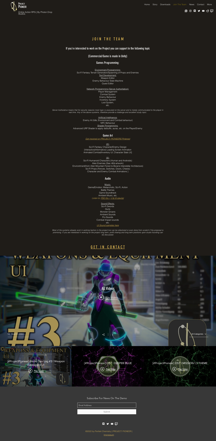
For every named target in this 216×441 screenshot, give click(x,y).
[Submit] (106, 411)
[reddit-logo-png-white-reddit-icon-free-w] (207, 10)
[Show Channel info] (111, 334)
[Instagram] (190, 10)
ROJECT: (22, 4)
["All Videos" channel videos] (108, 366)
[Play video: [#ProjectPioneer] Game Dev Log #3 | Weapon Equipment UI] (108, 297)
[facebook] (194, 10)
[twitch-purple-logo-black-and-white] (211, 10)
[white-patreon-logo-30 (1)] (186, 10)
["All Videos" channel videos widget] (108, 321)
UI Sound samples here (108, 225)
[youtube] (203, 10)
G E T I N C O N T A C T (108, 247)
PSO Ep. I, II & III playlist (112, 198)
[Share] (105, 334)
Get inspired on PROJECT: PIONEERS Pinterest (107, 138)
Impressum (109, 435)
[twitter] (199, 10)
